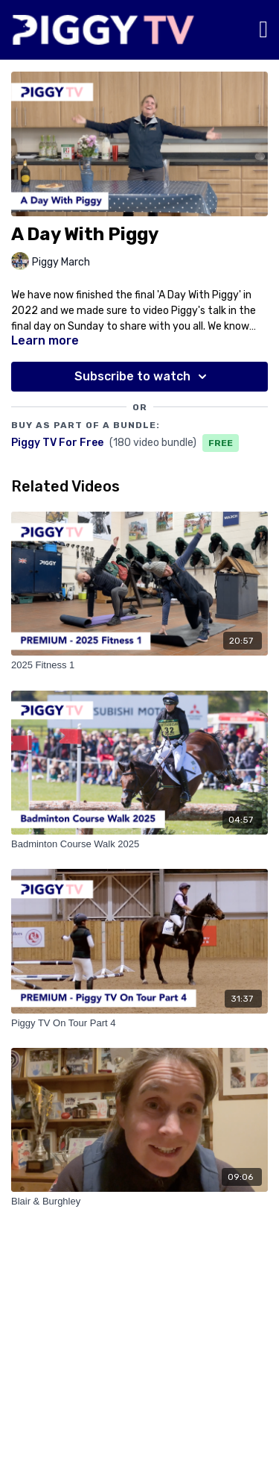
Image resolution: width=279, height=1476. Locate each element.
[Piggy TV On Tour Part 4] (139, 1023)
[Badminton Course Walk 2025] (139, 844)
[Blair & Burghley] (139, 1201)
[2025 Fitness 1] (139, 665)
